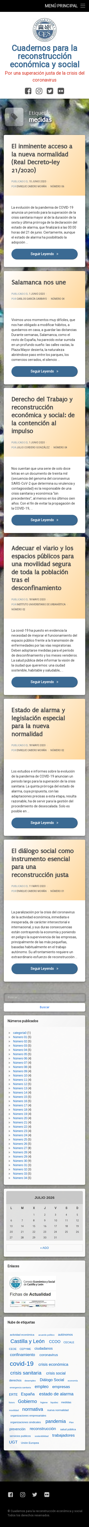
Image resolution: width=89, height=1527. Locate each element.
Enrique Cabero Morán (32, 186)
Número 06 (57, 186)
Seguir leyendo (54, 254)
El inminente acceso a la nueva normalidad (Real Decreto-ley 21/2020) (41, 158)
